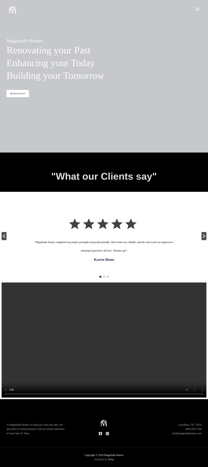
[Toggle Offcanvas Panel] (197, 9)
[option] (104, 234)
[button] (4, 236)
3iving (111, 459)
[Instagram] (107, 433)
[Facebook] (100, 433)
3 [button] (108, 277)
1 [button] (100, 277)
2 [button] (104, 277)
